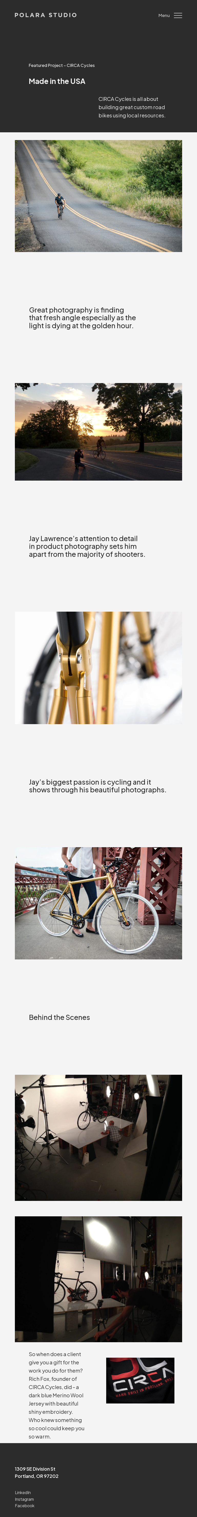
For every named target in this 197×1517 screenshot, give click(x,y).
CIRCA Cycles (45, 1387)
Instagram (24, 1499)
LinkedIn (23, 1492)
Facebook (24, 1505)
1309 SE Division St (35, 1469)
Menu (170, 15)
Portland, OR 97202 (36, 1476)
